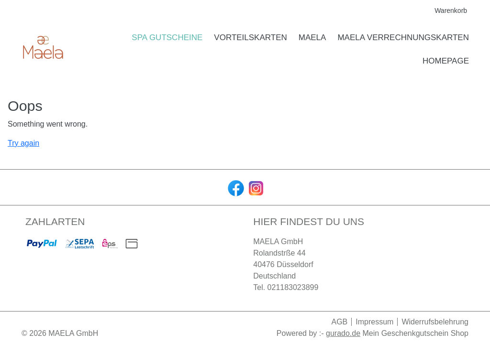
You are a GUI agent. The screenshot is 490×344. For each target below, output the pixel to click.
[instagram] (255, 187)
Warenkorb (451, 10)
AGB (339, 322)
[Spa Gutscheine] (167, 38)
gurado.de (343, 333)
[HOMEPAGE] (446, 61)
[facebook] (235, 187)
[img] (43, 49)
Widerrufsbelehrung (434, 322)
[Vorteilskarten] (250, 38)
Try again (23, 143)
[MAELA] (312, 38)
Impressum (374, 322)
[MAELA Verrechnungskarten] (403, 38)
